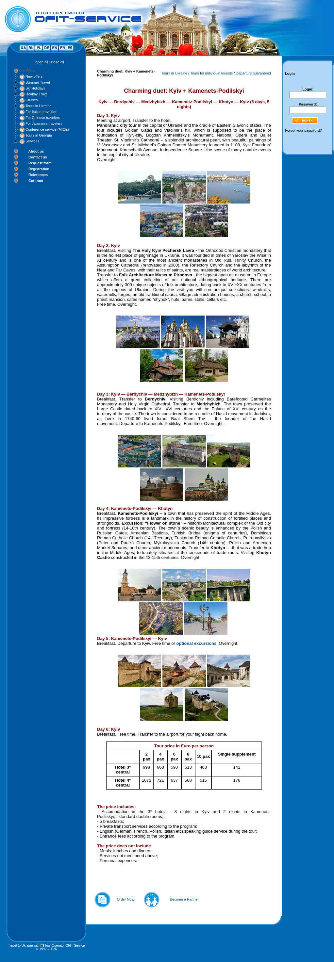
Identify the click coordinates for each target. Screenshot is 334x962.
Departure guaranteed (253, 73)
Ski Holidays (35, 88)
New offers (33, 76)
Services (32, 141)
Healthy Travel (36, 94)
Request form (40, 163)
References (38, 175)
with (37, 945)
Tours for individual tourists (211, 73)
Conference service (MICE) (47, 129)
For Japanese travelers (43, 123)
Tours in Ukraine (38, 106)
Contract (35, 181)
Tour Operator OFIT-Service (64, 945)
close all (57, 62)
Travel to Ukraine (20, 945)
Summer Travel (37, 82)
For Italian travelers (40, 112)
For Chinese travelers (42, 118)
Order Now (125, 899)
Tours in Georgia (38, 135)
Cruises (31, 100)
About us (36, 151)
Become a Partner (184, 899)
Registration (38, 169)
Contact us (37, 157)
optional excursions (196, 643)
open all (41, 62)
